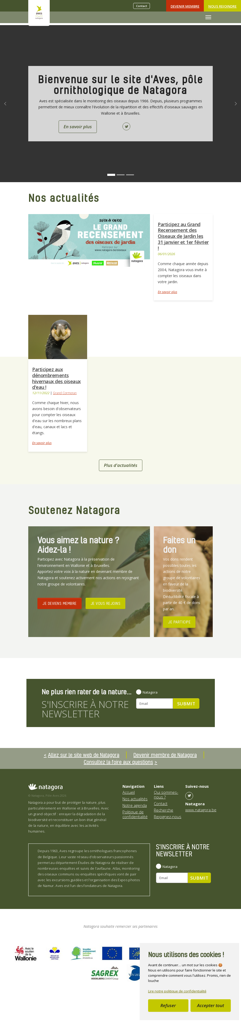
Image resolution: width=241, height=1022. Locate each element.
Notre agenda (134, 805)
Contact (141, 6)
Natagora (150, 692)
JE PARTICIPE (179, 621)
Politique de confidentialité (135, 814)
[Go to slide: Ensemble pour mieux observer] (130, 175)
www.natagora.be (200, 809)
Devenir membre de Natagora (165, 754)
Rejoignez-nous (167, 816)
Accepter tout (210, 1005)
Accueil (128, 792)
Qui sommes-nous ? (166, 795)
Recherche (163, 810)
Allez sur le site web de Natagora (83, 754)
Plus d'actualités (120, 465)
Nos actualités (135, 798)
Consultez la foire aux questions (118, 761)
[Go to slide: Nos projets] (121, 175)
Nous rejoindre (222, 6)
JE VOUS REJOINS (106, 603)
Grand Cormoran (65, 393)
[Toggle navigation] (208, 17)
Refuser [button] (168, 1005)
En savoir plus (167, 292)
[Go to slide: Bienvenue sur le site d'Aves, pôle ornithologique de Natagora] (111, 175)
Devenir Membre (185, 6)
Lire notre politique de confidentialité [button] (177, 991)
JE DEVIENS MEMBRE (59, 603)
